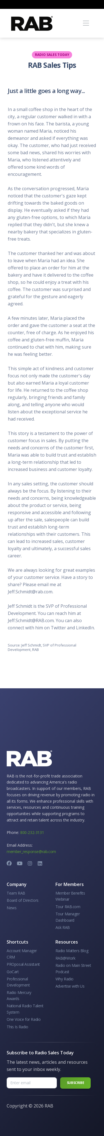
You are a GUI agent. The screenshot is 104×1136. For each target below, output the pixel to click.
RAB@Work (65, 958)
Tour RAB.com (67, 906)
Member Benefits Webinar (70, 896)
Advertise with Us (70, 986)
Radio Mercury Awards (19, 995)
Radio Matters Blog (71, 950)
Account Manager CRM (22, 953)
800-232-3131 (32, 832)
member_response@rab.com (31, 851)
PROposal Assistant (23, 964)
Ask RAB (62, 927)
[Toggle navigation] (86, 23)
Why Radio (64, 979)
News (11, 907)
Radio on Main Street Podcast (73, 968)
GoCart (13, 971)
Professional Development (18, 982)
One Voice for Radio (23, 1019)
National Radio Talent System (25, 1008)
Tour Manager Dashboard (67, 917)
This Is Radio (17, 1026)
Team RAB (16, 893)
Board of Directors (23, 900)
